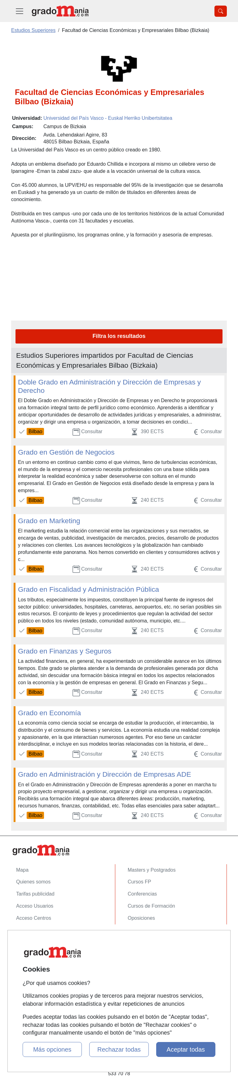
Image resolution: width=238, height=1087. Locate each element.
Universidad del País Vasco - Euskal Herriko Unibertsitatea (107, 118)
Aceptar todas (186, 1049)
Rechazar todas (119, 1049)
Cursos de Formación (151, 906)
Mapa (22, 870)
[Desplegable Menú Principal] (19, 11)
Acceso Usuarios (34, 906)
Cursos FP (139, 881)
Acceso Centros (33, 918)
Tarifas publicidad (35, 893)
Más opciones (52, 1049)
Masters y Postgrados (152, 870)
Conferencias (142, 893)
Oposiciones (141, 918)
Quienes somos (33, 881)
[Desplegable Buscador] (220, 11)
